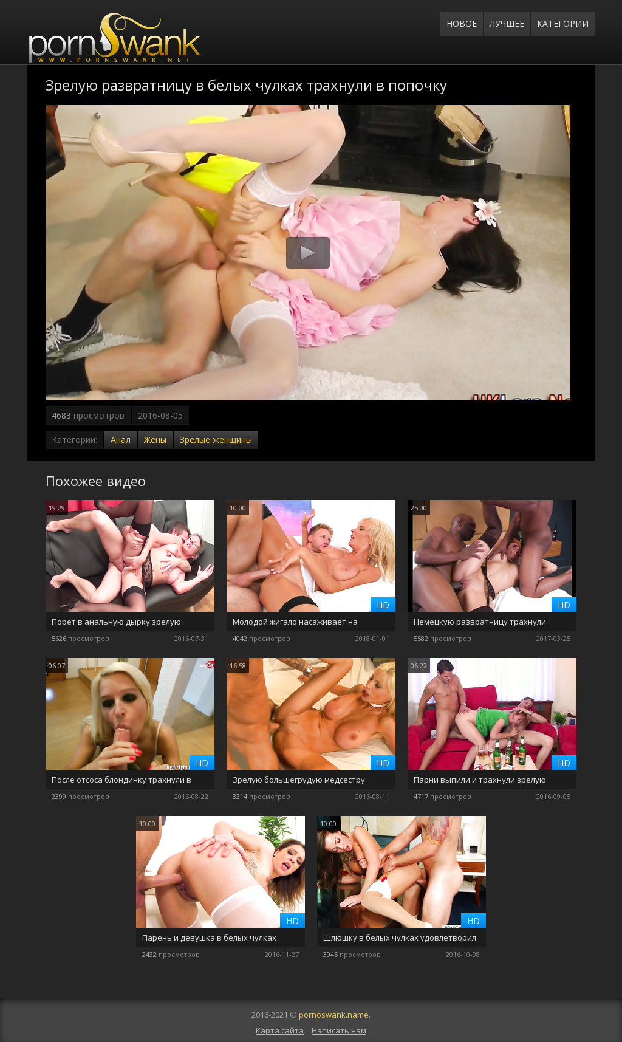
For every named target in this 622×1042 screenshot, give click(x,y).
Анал (121, 439)
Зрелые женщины (216, 439)
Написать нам (339, 1030)
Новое (461, 23)
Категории (563, 23)
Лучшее (507, 23)
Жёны (155, 439)
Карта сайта (280, 1030)
